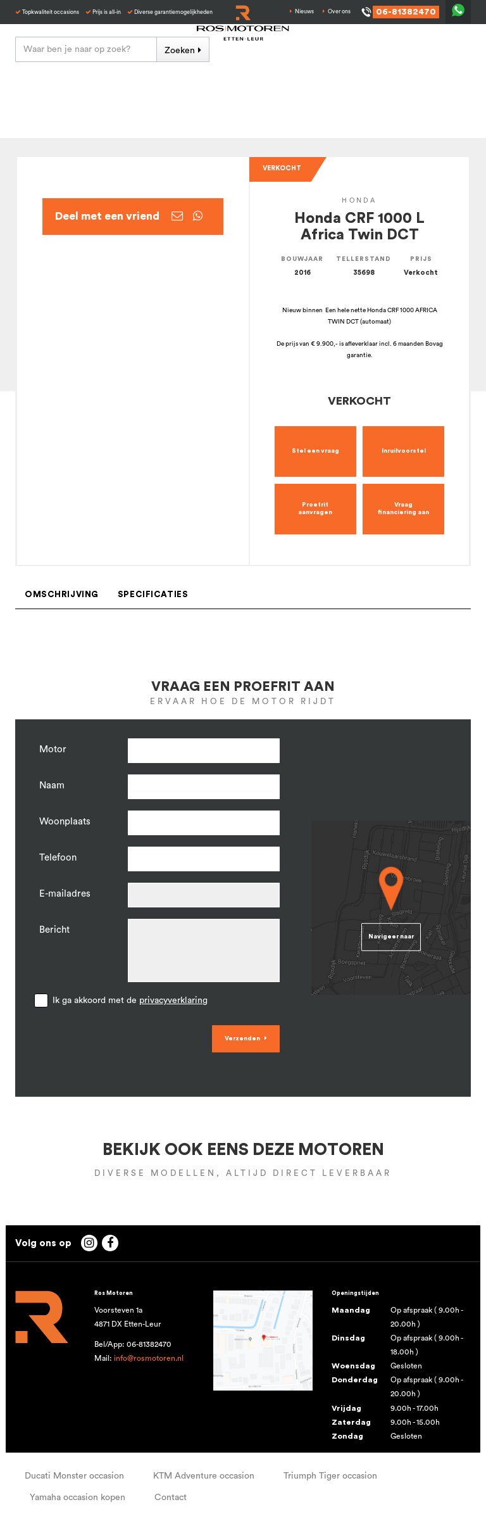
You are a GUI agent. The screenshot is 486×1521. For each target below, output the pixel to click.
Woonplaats (64, 821)
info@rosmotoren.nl (149, 1358)
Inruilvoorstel (404, 451)
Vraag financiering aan (403, 508)
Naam (52, 785)
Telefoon (58, 857)
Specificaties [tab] (153, 594)
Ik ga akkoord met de (130, 1000)
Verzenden (242, 1038)
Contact (170, 1497)
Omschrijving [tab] (62, 594)
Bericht (54, 930)
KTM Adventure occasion (203, 1476)
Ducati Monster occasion (74, 1476)
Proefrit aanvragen (315, 508)
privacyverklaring (173, 1000)
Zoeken (180, 50)
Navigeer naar (391, 936)
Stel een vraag (315, 451)
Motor (52, 749)
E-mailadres (64, 894)
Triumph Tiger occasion (330, 1476)
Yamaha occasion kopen (77, 1497)
